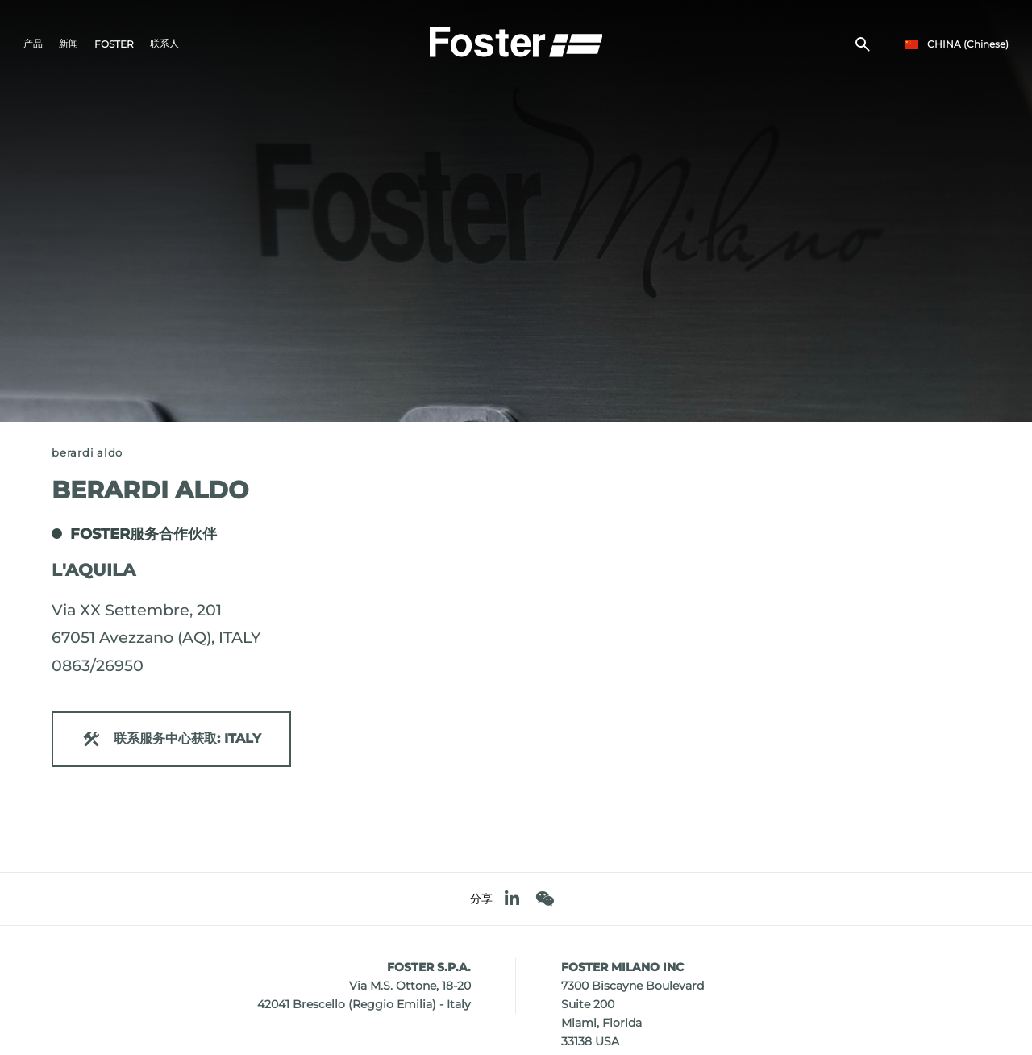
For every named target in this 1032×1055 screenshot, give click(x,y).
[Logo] (516, 41)
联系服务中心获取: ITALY (171, 739)
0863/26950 (98, 665)
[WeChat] (544, 899)
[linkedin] (512, 899)
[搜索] (862, 45)
